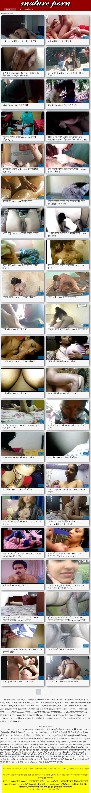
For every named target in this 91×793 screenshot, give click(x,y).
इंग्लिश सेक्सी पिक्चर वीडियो (63, 787)
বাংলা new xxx (49, 715)
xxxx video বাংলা (67, 712)
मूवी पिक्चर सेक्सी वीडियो (13, 754)
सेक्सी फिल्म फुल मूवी (46, 787)
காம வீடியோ (84, 738)
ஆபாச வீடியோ (30, 762)
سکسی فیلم (5, 738)
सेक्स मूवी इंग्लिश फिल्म (62, 754)
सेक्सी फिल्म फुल (24, 747)
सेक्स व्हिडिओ (45, 750)
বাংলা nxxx (68, 715)
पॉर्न (51, 759)
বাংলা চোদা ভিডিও (38, 742)
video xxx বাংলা (30, 700)
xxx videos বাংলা (68, 709)
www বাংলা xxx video (65, 706)
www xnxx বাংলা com (13, 703)
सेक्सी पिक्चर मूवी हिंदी (32, 784)
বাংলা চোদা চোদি (71, 738)
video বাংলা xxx (43, 700)
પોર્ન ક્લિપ (28, 745)
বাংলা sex (26, 718)
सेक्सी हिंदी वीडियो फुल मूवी (78, 750)
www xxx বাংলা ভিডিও (21, 706)
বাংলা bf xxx (27, 715)
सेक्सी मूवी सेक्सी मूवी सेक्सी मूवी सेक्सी (56, 752)
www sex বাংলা (57, 700)
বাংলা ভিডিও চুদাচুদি (47, 784)
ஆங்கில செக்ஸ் (58, 729)
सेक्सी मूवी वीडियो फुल (19, 752)
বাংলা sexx (85, 718)
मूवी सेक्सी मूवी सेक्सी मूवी (46, 754)
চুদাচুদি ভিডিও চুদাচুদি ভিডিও (30, 735)
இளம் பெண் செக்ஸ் (8, 742)
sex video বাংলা (17, 700)
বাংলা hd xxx (37, 715)
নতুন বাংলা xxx (81, 712)
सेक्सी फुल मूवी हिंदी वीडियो (44, 756)
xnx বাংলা (13, 709)
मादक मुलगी (82, 742)
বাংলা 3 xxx (4, 715)
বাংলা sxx (3, 721)
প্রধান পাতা (10, 9)
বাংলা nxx (59, 715)
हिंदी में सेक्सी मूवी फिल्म (29, 754)
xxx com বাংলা (42, 709)
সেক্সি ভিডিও (63, 745)
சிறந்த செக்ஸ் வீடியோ (78, 756)
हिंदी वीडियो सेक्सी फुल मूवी (59, 750)
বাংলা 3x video (15, 715)
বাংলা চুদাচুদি (40, 729)
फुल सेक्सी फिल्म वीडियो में (68, 747)
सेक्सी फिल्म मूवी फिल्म (61, 756)
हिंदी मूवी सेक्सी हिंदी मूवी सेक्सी (30, 750)
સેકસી (48, 729)
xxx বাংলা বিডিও (40, 712)
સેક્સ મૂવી (21, 732)
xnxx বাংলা (22, 709)
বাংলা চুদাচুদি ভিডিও (37, 781)
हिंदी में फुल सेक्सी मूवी (77, 759)
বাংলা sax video (15, 718)
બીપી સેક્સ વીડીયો (16, 762)
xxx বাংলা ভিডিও (53, 712)
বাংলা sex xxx (47, 718)
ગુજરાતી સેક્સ (43, 762)
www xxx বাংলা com (78, 703)
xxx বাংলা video (15, 712)
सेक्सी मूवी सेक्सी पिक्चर (61, 759)
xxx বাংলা (79, 709)
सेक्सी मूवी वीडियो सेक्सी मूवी (70, 732)
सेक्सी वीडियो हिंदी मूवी (76, 784)
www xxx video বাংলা (48, 703)
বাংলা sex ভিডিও (74, 718)
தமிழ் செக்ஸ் (44, 759)
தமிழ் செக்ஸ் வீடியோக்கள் (67, 742)
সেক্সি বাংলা (83, 781)
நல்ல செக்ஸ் (59, 738)
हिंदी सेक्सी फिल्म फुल (11, 747)
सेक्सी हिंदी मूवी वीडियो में (45, 738)
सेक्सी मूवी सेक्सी (33, 787)
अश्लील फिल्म (4, 745)
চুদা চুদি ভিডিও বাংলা (8, 729)
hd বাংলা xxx (5, 700)
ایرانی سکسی (84, 729)
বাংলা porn (78, 715)
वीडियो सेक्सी (50, 742)
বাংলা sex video (71, 729)
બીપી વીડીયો (55, 732)
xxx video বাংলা (55, 709)
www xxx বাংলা (63, 703)
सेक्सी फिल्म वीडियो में (27, 756)
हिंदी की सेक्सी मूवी (30, 738)
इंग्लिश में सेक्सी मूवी (36, 747)
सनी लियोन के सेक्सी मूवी (77, 745)
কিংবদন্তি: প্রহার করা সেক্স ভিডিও (45, 4)
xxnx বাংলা (31, 709)
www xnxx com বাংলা (72, 700)
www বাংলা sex (37, 706)
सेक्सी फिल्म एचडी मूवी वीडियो (9, 756)
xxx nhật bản (18, 784)
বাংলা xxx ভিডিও (12, 735)
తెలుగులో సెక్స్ (49, 747)
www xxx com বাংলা (31, 703)
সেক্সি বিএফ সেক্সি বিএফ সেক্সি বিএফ (24, 759)
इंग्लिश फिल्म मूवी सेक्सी (79, 754)
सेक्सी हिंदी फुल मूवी (81, 735)
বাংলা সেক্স (46, 735)
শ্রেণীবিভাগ (29, 9)
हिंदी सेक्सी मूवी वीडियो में (9, 732)
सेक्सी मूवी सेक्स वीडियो (35, 752)
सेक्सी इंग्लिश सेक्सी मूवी (11, 750)
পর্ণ (19, 9)
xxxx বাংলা (29, 729)
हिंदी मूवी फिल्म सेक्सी (51, 745)
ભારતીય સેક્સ (5, 759)
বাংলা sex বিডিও (60, 718)
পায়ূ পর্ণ (54, 735)
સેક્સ (57, 747)
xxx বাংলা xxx (27, 712)
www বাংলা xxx (50, 706)
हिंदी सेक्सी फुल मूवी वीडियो (69, 781)
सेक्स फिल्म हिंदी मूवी (55, 762)
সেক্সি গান (30, 732)
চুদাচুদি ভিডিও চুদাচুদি (66, 735)
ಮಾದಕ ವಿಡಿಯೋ (24, 742)
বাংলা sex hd (36, 718)
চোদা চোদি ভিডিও (16, 745)
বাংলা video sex (14, 721)
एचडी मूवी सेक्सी (38, 745)
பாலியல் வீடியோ (42, 732)
